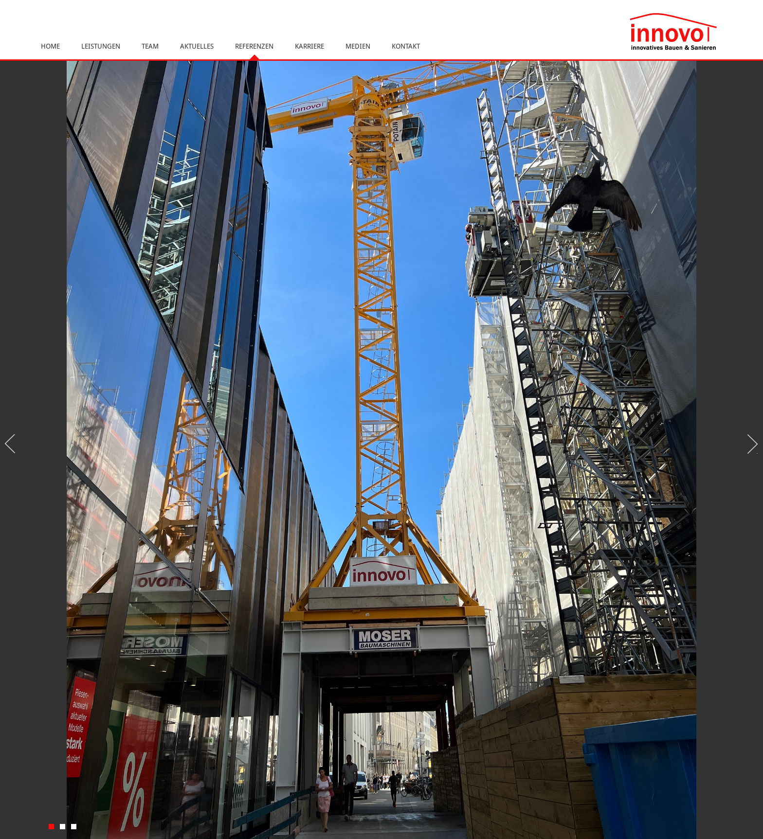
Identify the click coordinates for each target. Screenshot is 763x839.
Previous (12, 444)
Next (751, 444)
